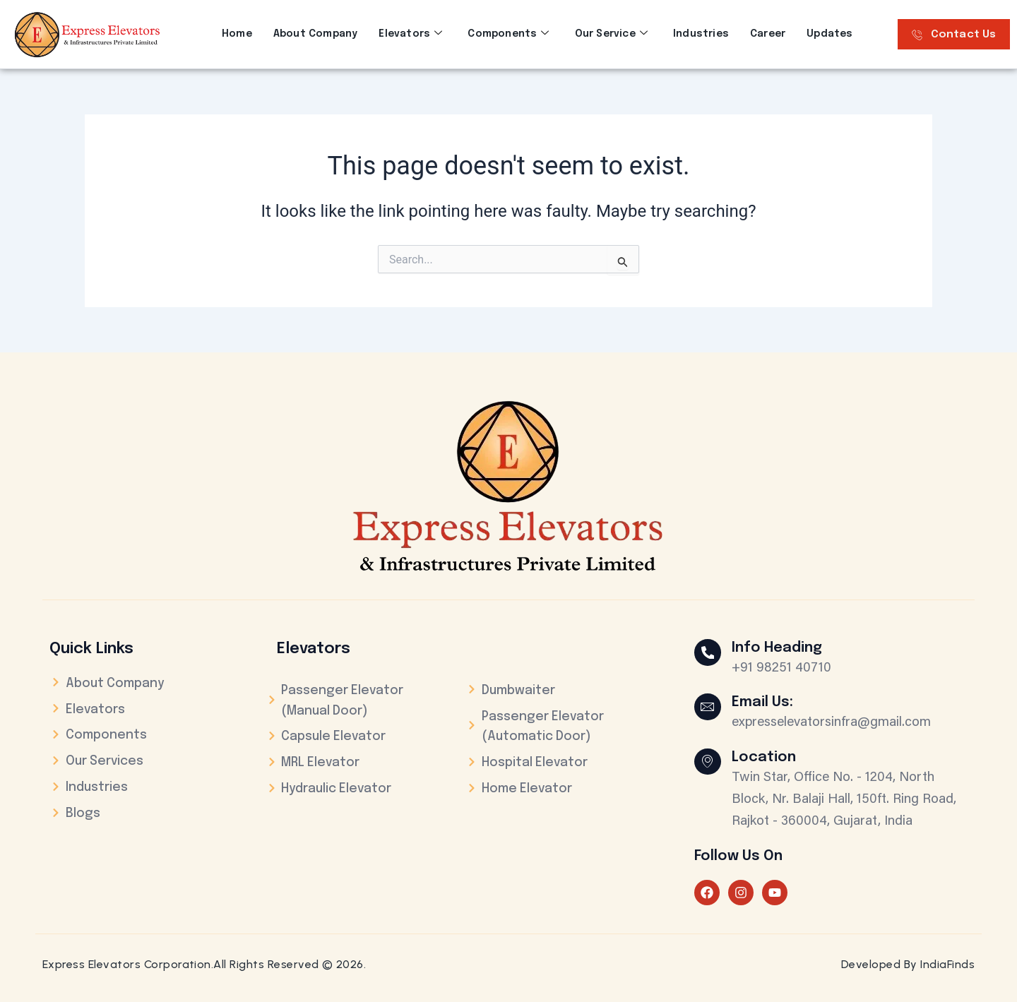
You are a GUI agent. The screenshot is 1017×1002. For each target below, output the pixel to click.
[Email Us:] (708, 707)
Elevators (410, 34)
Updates (829, 34)
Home (237, 34)
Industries (701, 34)
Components (508, 34)
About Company (315, 34)
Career (767, 34)
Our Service (611, 34)
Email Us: (764, 702)
